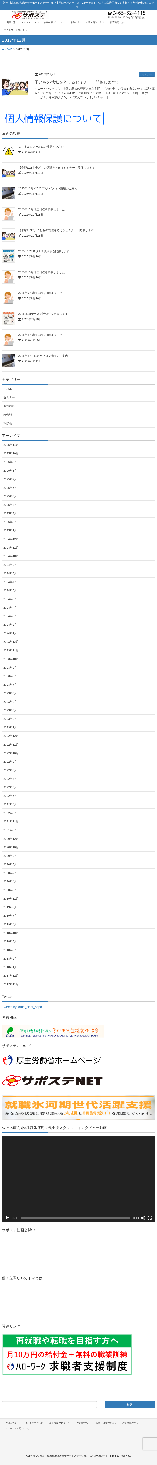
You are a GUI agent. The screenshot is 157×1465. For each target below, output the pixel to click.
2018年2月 (10, 958)
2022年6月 (10, 787)
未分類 (7, 414)
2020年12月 (11, 838)
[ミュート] (143, 1218)
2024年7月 (10, 582)
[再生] (7, 1218)
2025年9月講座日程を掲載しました (40, 293)
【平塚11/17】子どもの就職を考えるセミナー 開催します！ (57, 230)
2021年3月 (10, 830)
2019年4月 (10, 924)
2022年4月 (10, 804)
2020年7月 (10, 873)
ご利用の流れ (12, 1423)
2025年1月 (10, 530)
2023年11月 (11, 650)
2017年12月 (11, 975)
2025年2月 (10, 522)
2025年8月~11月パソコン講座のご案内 (43, 355)
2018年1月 (10, 967)
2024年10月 (11, 556)
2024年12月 (11, 539)
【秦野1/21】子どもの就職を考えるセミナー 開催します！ (56, 167)
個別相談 (9, 406)
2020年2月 (10, 890)
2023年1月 (10, 727)
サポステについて (34, 1423)
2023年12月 (11, 641)
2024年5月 (10, 599)
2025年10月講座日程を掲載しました (41, 272)
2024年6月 (10, 590)
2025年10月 (11, 453)
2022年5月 (10, 795)
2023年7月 (10, 684)
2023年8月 (10, 676)
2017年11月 (11, 984)
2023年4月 (10, 701)
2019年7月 (10, 915)
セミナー (147, 74)
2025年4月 (10, 504)
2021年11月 (11, 821)
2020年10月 (11, 847)
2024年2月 (10, 624)
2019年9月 (10, 907)
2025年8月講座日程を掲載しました (40, 334)
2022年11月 (11, 744)
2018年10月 (11, 933)
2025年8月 (10, 470)
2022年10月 (11, 753)
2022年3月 (10, 813)
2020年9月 (10, 855)
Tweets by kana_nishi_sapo (22, 1007)
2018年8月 (10, 941)
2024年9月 (10, 564)
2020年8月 (10, 864)
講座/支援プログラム (59, 1423)
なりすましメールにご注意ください (41, 146)
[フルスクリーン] (150, 1218)
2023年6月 (10, 693)
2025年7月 (10, 479)
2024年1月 (10, 633)
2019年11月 (11, 898)
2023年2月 (10, 718)
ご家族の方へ (83, 1423)
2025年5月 (10, 496)
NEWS (7, 389)
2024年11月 (11, 547)
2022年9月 (10, 761)
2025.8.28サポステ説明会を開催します (43, 313)
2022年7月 (10, 778)
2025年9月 (10, 462)
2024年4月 (10, 607)
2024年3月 (10, 616)
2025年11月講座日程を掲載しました (41, 209)
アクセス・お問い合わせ (17, 1428)
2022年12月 (11, 735)
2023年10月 (11, 659)
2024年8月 (10, 573)
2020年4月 (10, 881)
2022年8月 (10, 770)
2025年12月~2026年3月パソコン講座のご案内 (47, 188)
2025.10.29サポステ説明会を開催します (43, 251)
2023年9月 (10, 667)
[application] (78, 1179)
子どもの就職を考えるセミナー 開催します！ (77, 82)
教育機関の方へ (130, 1423)
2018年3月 (10, 950)
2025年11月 (11, 444)
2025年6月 (10, 487)
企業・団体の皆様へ (106, 1423)
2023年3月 (10, 710)
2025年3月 (10, 513)
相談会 (7, 423)
